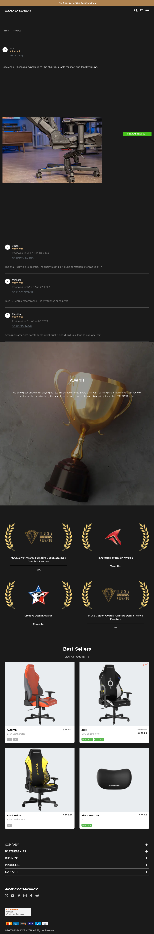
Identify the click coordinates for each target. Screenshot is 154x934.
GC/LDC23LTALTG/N (23, 258)
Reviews (17, 30)
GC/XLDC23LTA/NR (22, 292)
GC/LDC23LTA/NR (22, 326)
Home (5, 30)
